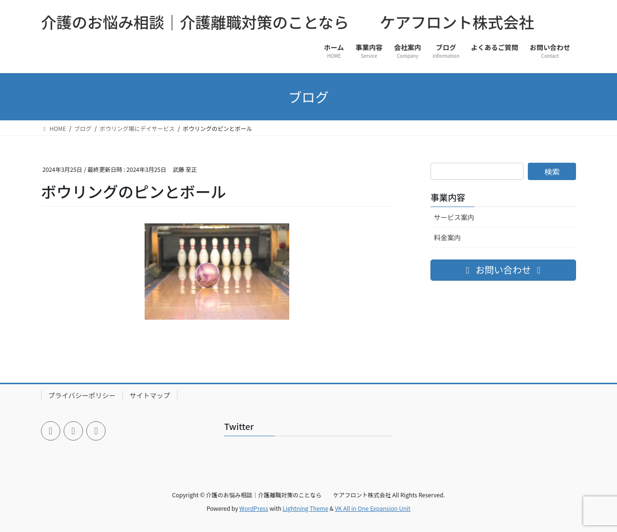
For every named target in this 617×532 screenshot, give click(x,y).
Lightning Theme (305, 508)
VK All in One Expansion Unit (373, 508)
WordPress (254, 508)
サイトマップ (150, 395)
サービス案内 (454, 217)
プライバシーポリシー (82, 395)
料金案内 (447, 237)
